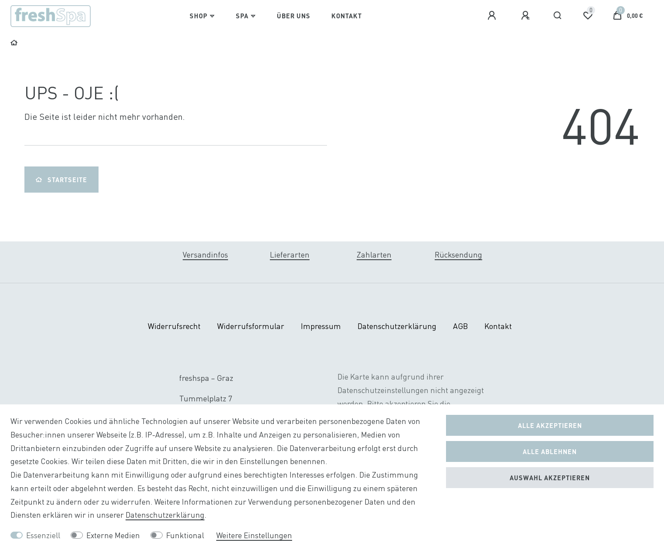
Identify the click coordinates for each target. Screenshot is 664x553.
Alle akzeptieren (550, 425)
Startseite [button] (61, 179)
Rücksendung (458, 254)
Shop (199, 16)
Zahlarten (374, 254)
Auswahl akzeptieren (550, 478)
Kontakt (346, 16)
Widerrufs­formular (250, 326)
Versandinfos (205, 254)
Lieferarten (290, 254)
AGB (460, 326)
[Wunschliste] (588, 15)
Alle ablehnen (550, 451)
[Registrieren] (527, 15)
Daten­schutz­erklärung (397, 326)
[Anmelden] (493, 15)
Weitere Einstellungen (254, 535)
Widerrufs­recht (174, 326)
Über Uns (293, 16)
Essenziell (43, 535)
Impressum (321, 326)
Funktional (185, 535)
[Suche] (558, 15)
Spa (242, 16)
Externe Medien (113, 535)
